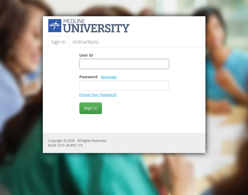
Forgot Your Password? (98, 94)
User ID (86, 55)
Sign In (58, 41)
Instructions (85, 41)
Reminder (109, 76)
